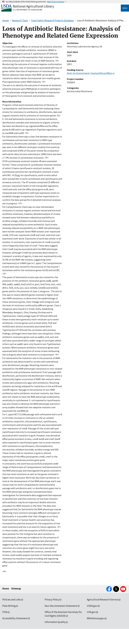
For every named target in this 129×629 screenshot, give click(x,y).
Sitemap (16, 588)
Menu (125, 8)
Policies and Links (11, 599)
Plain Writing (9, 605)
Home (5, 588)
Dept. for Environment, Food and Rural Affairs (89, 73)
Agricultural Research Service (102, 599)
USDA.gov (92, 605)
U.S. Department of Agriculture (27, 9)
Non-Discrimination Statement (61, 605)
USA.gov (91, 612)
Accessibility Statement (15, 618)
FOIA (4, 612)
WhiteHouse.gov (95, 618)
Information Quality (55, 622)
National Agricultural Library (33, 6)
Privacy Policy (52, 599)
